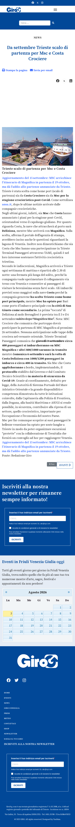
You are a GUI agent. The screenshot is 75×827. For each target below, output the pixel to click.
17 (10, 626)
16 (69, 620)
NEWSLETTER (10, 734)
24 (10, 632)
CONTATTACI (10, 723)
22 (59, 626)
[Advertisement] (37, 106)
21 (50, 626)
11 (21, 620)
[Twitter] (38, 2)
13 (41, 620)
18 (21, 626)
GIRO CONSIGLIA (11, 708)
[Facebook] (33, 2)
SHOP (6, 729)
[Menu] (55, 10)
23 (69, 626)
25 (21, 632)
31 (10, 638)
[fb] (8, 677)
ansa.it (7, 204)
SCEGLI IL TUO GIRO (13, 739)
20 (41, 626)
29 (59, 632)
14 (50, 620)
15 (59, 620)
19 (32, 626)
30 (69, 632)
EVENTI (7, 698)
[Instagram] (42, 2)
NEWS (7, 703)
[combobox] (34, 23)
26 (32, 632)
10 (10, 620)
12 (32, 620)
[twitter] (16, 677)
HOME (7, 693)
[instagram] (24, 677)
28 (50, 632)
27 (41, 632)
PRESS (7, 713)
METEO (7, 718)
